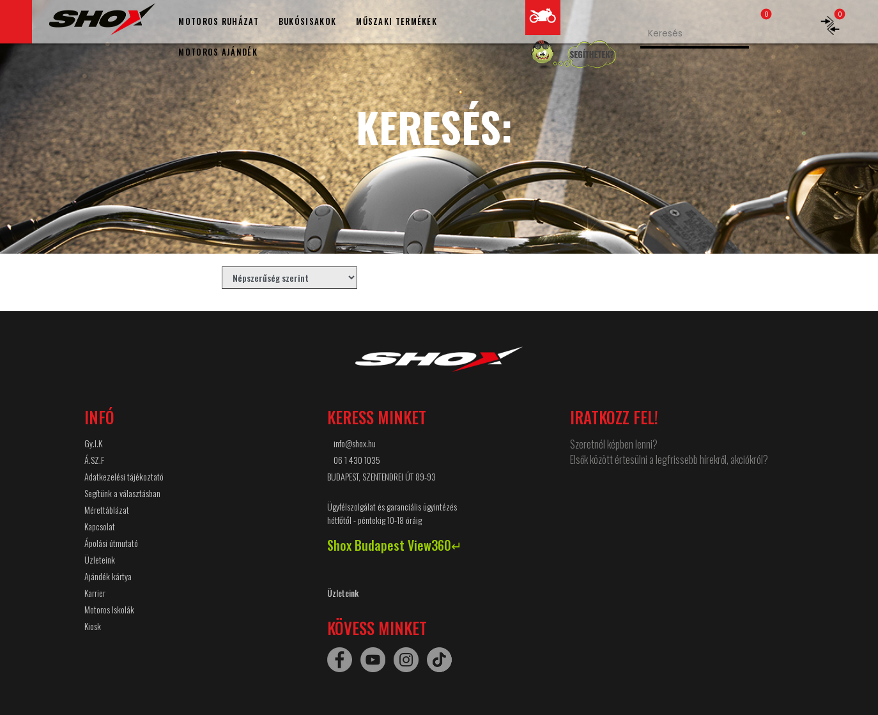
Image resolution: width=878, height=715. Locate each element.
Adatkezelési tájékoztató (124, 476)
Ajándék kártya (108, 576)
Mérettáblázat (106, 509)
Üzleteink (99, 559)
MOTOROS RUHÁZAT (218, 21)
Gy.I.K (93, 443)
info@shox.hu (355, 443)
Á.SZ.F (94, 459)
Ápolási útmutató (111, 543)
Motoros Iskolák (109, 609)
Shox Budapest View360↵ (394, 545)
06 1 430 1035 (357, 459)
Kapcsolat (99, 526)
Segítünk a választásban (122, 493)
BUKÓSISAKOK (307, 21)
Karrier (94, 592)
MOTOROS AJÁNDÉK (218, 51)
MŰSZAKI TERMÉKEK (396, 21)
